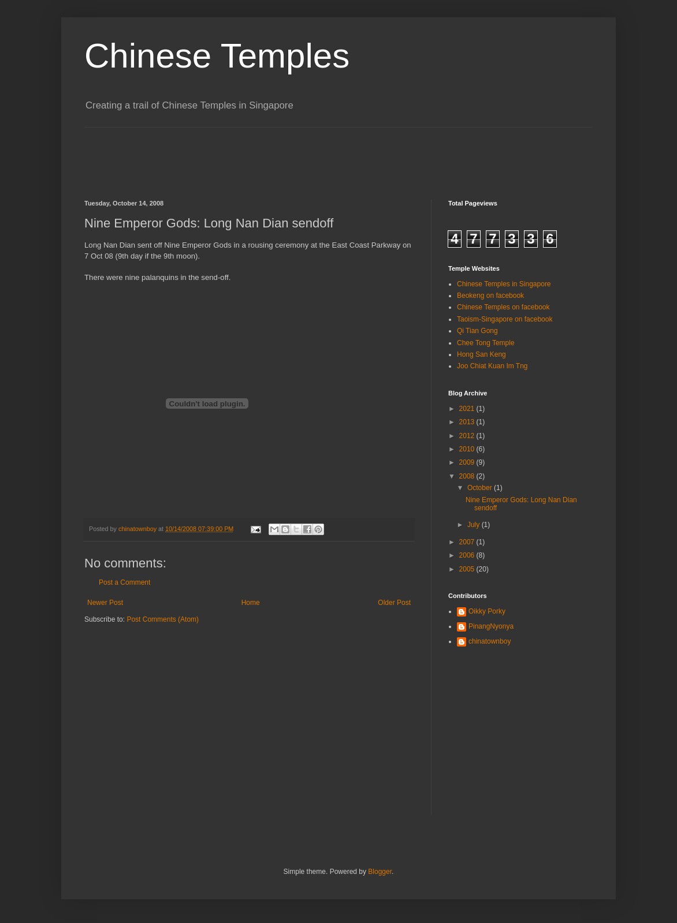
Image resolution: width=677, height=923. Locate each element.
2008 (468, 476)
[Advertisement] (294, 154)
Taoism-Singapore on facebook (504, 319)
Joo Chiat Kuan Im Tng (492, 366)
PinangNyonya (491, 626)
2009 (468, 462)
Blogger (380, 872)
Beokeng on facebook (490, 296)
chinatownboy (489, 641)
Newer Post (105, 603)
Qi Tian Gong (477, 331)
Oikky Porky (486, 611)
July (474, 525)
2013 (468, 422)
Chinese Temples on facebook (503, 307)
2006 (468, 555)
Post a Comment (124, 582)
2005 (468, 569)
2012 (468, 436)
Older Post (394, 603)
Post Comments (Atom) (163, 619)
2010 (468, 449)
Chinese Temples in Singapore (504, 284)
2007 (468, 542)
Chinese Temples (216, 55)
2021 (468, 409)
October (480, 488)
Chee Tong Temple (486, 343)
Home (250, 603)
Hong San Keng (481, 354)
